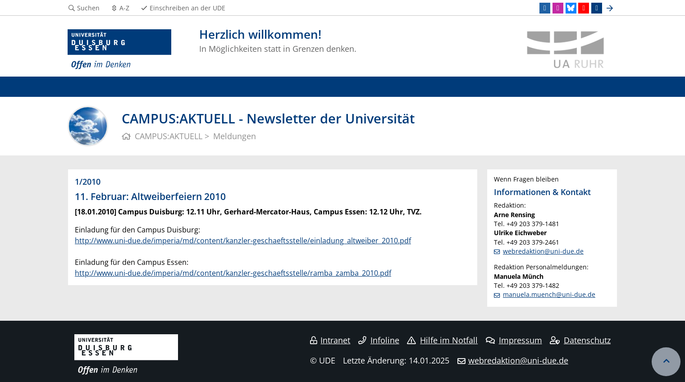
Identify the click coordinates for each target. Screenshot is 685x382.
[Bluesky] (571, 8)
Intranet (330, 340)
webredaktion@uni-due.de (543, 251)
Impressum (514, 340)
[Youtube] (583, 8)
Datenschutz (580, 340)
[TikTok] (596, 8)
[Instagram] (558, 8)
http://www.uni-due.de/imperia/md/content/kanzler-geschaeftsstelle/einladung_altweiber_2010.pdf (243, 241)
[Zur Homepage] (119, 49)
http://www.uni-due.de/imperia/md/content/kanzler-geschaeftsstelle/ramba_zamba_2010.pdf (233, 273)
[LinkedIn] (544, 8)
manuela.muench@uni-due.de (549, 294)
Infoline (378, 340)
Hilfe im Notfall (442, 340)
